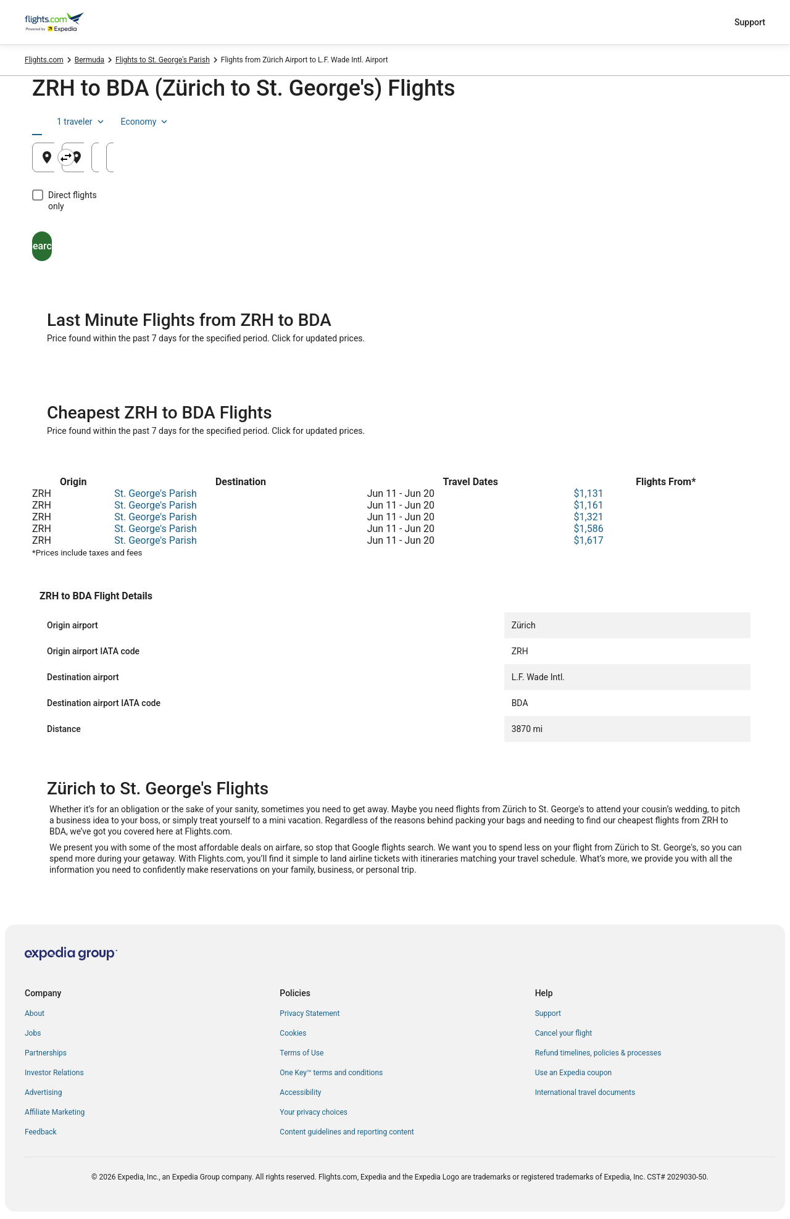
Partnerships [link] (46, 1053)
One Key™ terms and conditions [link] (331, 1072)
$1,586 (589, 529)
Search (89, 235)
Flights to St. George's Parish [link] (162, 60)
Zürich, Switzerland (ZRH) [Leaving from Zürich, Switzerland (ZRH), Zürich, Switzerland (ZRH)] (115, 162)
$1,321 (589, 517)
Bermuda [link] (89, 60)
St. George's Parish (155, 493)
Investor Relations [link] (54, 1072)
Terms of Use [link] (301, 1053)
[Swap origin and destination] (275, 157)
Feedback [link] (41, 1132)
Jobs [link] (33, 1033)
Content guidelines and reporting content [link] (347, 1132)
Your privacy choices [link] (313, 1112)
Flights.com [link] (44, 60)
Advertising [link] (43, 1092)
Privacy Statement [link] (309, 1013)
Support (749, 22)
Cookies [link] (293, 1033)
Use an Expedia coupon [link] (573, 1072)
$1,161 (589, 505)
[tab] (60, 121)
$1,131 (589, 493)
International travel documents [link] (585, 1092)
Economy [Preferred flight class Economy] (718, 121)
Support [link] (548, 1013)
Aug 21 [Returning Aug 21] (685, 162)
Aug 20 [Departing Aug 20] (563, 162)
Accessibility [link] (300, 1092)
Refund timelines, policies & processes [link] (598, 1053)
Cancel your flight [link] (563, 1033)
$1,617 (589, 540)
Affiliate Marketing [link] (55, 1112)
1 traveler (655, 121)
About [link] (34, 1013)
